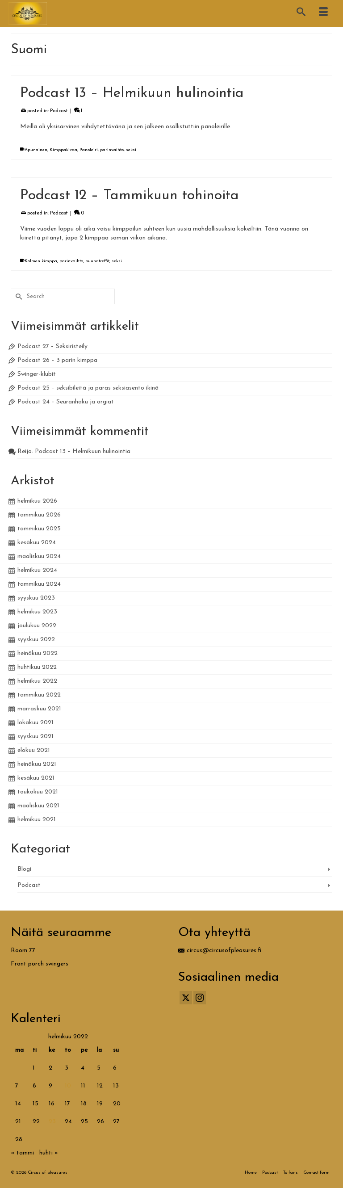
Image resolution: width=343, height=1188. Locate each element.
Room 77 (23, 950)
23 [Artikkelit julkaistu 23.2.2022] (52, 1121)
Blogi (24, 869)
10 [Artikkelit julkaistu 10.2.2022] (68, 1086)
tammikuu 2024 (39, 584)
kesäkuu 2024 (36, 542)
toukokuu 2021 (37, 792)
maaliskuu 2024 (39, 556)
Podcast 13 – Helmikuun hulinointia (82, 451)
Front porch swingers (39, 964)
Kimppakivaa (63, 149)
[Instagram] (199, 997)
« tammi (22, 1153)
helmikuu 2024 (37, 570)
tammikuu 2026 (39, 515)
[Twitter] (186, 997)
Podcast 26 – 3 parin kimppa (57, 360)
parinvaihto (112, 149)
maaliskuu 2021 (38, 805)
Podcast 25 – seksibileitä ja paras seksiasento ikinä (88, 388)
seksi (131, 149)
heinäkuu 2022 (37, 653)
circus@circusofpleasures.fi (219, 950)
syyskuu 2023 (36, 598)
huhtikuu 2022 (37, 667)
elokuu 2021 (33, 750)
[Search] (301, 13)
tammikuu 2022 (39, 695)
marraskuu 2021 (39, 708)
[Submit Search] (17, 296)
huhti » (48, 1153)
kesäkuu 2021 (35, 778)
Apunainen (36, 149)
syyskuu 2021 (35, 736)
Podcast (59, 111)
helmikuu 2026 (37, 501)
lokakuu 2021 (35, 722)
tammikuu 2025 (39, 528)
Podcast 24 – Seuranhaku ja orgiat (65, 402)
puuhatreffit (97, 261)
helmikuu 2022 (37, 681)
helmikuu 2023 (37, 612)
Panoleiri (88, 149)
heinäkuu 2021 (36, 764)
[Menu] (323, 13)
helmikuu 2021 (36, 819)
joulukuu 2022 (36, 625)
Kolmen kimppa (41, 261)
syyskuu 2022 (36, 639)
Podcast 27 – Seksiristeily (52, 346)
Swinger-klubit (36, 374)
